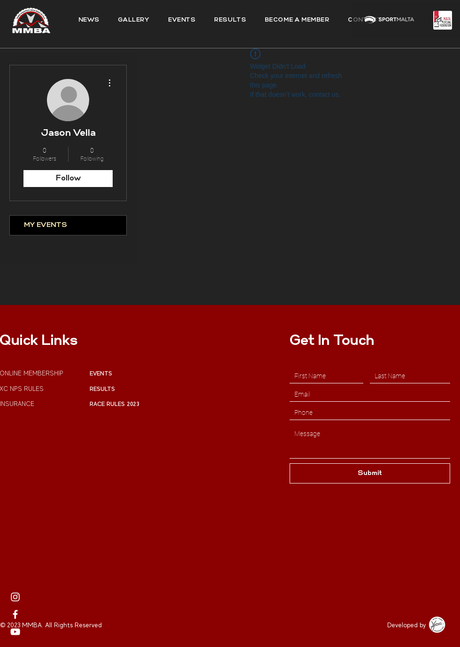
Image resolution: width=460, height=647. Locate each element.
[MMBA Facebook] (15, 614)
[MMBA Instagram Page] (15, 597)
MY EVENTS (45, 225)
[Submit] (370, 473)
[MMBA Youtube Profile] (15, 632)
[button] (230, 20)
